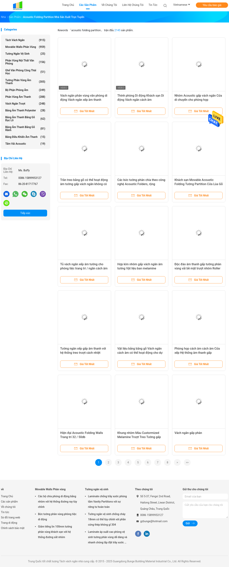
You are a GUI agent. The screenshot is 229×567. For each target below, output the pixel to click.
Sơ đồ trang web (10, 517)
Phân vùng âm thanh (25, 97)
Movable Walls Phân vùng (25, 47)
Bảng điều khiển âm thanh (25, 137)
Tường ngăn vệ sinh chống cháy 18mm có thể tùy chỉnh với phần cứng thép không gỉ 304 (107, 519)
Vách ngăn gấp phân (188, 433)
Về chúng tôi (8, 506)
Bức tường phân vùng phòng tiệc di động (57, 517)
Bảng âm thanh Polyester (25, 110)
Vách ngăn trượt (25, 103)
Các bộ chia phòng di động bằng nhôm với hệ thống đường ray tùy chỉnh (57, 501)
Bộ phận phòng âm (25, 90)
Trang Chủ (7, 496)
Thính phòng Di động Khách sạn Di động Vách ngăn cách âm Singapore (140, 100)
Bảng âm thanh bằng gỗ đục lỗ (25, 119)
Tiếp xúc (25, 213)
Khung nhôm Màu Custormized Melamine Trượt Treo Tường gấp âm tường (139, 437)
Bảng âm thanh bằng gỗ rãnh (25, 129)
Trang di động (9, 522)
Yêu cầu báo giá (212, 5)
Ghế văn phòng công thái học (25, 72)
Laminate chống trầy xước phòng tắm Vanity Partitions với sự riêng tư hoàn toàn (107, 501)
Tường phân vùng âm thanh (25, 82)
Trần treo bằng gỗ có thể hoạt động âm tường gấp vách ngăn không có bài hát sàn (84, 184)
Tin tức (5, 512)
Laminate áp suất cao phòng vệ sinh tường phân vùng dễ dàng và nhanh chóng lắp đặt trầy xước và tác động (107, 537)
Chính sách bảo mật (12, 528)
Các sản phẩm (9, 501)
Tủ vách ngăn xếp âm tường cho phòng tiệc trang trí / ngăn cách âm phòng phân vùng (83, 268)
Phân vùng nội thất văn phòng (25, 62)
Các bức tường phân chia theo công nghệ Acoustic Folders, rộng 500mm (141, 184)
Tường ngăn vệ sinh (25, 54)
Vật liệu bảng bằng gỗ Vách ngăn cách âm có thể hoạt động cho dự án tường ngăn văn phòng (140, 353)
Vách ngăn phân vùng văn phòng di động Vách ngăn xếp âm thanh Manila (83, 100)
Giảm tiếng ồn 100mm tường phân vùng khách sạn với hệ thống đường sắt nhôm (55, 532)
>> (187, 462)
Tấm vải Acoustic (25, 144)
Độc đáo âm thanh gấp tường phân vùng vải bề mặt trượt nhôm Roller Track (197, 268)
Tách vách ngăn (25, 40)
